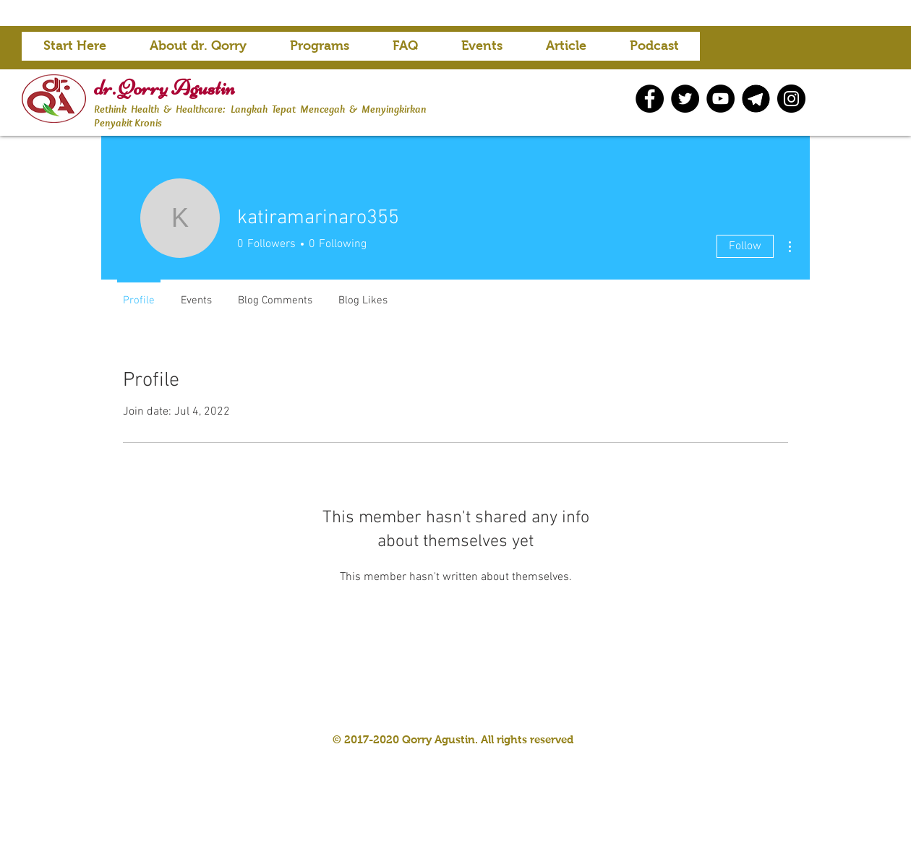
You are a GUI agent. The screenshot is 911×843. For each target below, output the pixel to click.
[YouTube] (720, 99)
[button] (319, 50)
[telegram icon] (756, 99)
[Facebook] (650, 99)
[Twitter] (685, 99)
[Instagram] (791, 99)
